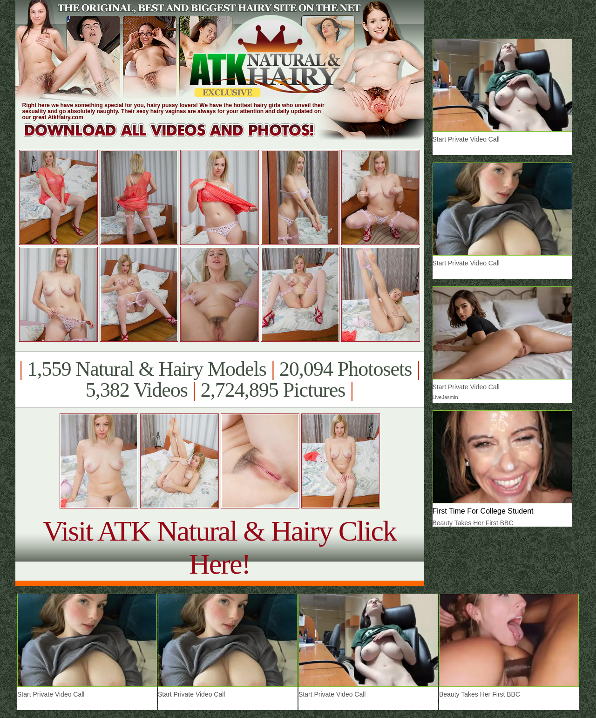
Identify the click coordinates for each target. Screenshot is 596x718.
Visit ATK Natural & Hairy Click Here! (219, 547)
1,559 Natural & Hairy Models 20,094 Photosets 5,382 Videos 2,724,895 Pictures (219, 379)
